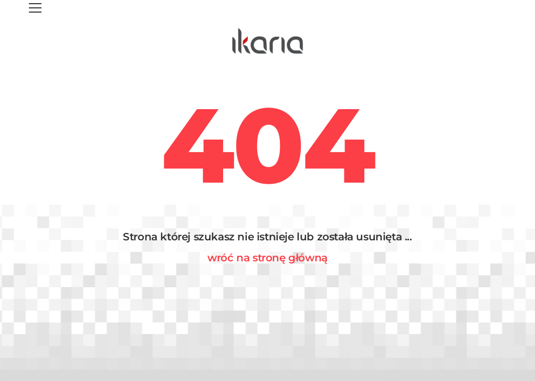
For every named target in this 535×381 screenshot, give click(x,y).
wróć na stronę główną (267, 257)
